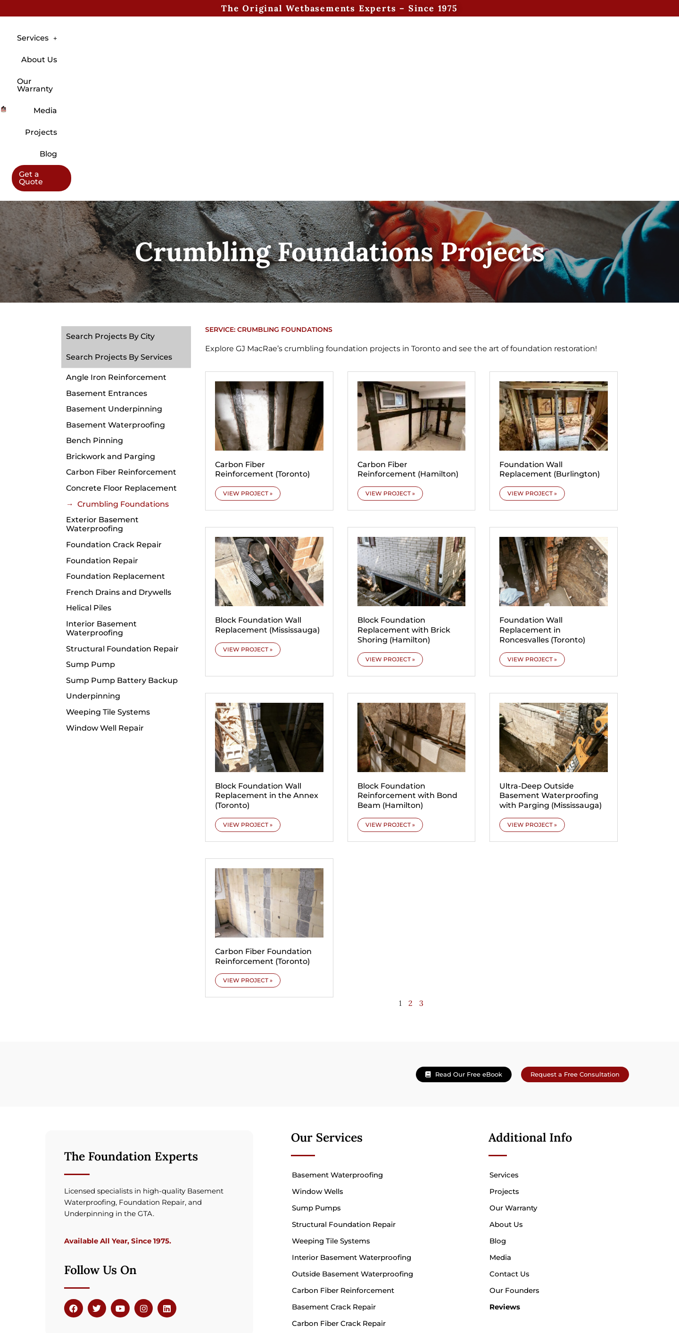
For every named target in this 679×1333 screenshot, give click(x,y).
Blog (489, 57)
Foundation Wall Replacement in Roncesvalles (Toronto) (542, 525)
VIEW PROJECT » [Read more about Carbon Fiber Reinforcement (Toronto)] (248, 389)
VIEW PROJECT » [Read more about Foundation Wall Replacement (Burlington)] (532, 389)
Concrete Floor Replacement (121, 383)
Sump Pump (90, 560)
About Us (278, 57)
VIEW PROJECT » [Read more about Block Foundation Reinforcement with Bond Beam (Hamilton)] (390, 720)
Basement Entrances (106, 289)
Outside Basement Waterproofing (352, 1169)
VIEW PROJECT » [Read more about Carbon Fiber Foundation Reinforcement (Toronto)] (248, 876)
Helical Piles (88, 503)
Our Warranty (341, 57)
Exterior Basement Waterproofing (102, 420)
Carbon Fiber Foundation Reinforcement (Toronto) (263, 852)
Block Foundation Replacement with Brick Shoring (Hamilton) (403, 525)
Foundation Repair (102, 456)
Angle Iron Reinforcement (116, 273)
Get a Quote (543, 57)
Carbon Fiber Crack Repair (339, 1219)
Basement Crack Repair (334, 1202)
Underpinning (93, 591)
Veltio (212, 1305)
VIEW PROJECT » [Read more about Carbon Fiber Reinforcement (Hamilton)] (390, 389)
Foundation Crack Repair (114, 440)
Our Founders (514, 1186)
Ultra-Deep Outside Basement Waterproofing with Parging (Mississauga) (550, 691)
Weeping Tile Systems (108, 607)
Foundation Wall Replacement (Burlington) (549, 365)
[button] (220, 57)
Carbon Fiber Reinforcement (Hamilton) (407, 365)
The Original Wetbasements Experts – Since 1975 (339, 8)
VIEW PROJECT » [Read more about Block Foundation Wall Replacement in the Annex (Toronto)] (248, 720)
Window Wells (317, 1087)
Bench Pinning (94, 336)
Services (220, 57)
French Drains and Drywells (118, 488)
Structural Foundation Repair (122, 544)
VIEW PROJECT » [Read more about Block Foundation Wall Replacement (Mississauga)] (248, 545)
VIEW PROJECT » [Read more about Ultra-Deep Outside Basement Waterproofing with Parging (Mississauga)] (532, 720)
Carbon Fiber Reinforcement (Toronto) (262, 365)
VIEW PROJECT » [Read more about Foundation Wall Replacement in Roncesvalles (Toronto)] (532, 555)
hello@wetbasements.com (567, 1299)
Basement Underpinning (114, 304)
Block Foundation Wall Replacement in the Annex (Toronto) (266, 691)
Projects (446, 57)
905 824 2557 (595, 1288)
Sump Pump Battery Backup (122, 576)
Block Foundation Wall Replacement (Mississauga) (267, 520)
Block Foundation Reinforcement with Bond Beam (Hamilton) (407, 691)
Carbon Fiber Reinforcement (121, 367)
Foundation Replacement (115, 472)
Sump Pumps (316, 1103)
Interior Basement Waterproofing (101, 524)
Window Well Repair (105, 623)
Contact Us (509, 1169)
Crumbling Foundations (123, 399)
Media (398, 57)
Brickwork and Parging (110, 352)
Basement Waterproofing (115, 320)
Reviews (504, 1202)
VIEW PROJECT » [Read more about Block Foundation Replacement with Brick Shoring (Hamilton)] (390, 555)
